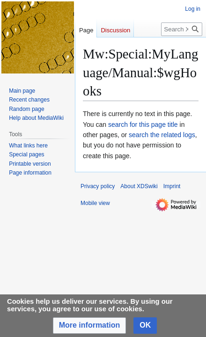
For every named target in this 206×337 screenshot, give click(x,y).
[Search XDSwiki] (181, 29)
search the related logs (162, 135)
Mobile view (95, 203)
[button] (89, 325)
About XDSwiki (138, 186)
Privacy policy (98, 186)
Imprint (172, 186)
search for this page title (143, 124)
